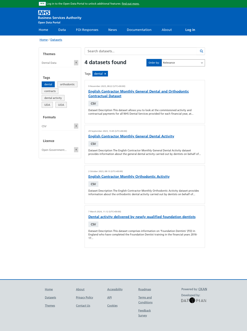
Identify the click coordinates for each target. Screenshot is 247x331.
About (167, 30)
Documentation (139, 30)
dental (48, 84)
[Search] (200, 51)
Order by (154, 62)
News (112, 30)
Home (43, 30)
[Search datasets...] (141, 51)
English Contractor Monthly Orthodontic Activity (129, 176)
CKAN (202, 289)
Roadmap (144, 289)
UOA (61, 105)
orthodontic (67, 84)
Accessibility (115, 289)
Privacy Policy (84, 297)
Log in (190, 30)
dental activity (53, 98)
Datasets (56, 40)
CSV (93, 103)
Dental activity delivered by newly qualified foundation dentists (142, 217)
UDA (47, 105)
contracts (50, 91)
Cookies (112, 305)
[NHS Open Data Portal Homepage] (60, 17)
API (109, 297)
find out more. (130, 3)
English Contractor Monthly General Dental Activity (131, 136)
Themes (50, 305)
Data (62, 30)
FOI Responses (87, 30)
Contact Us (83, 305)
